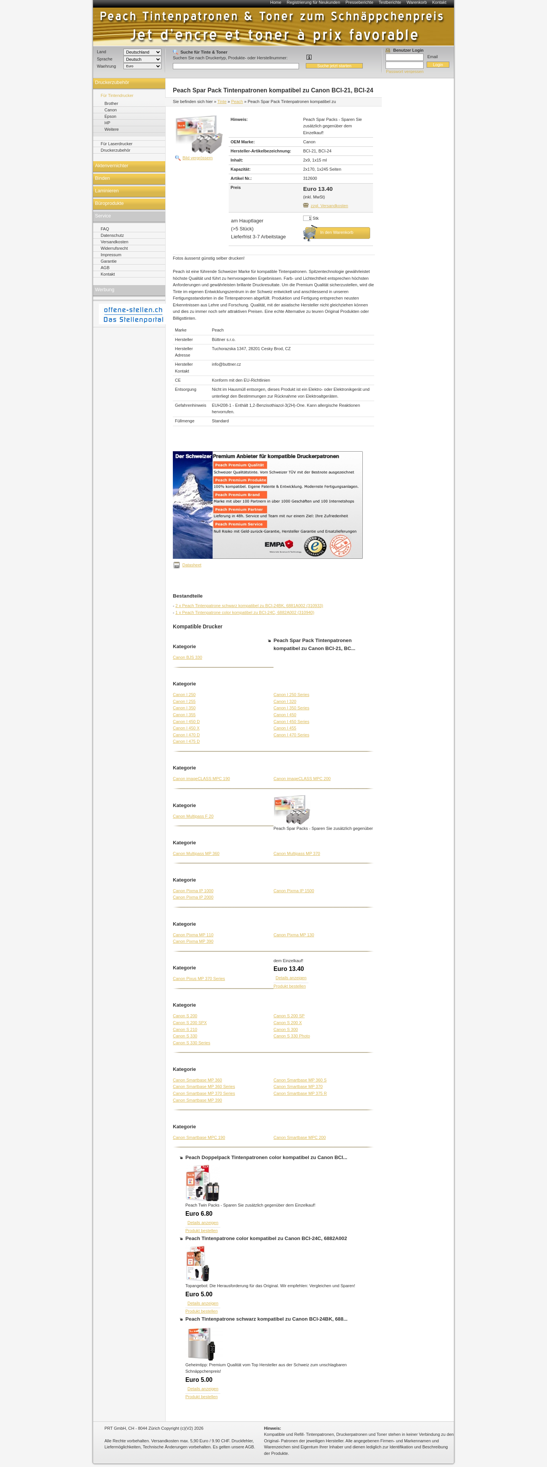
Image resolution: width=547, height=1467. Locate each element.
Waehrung (106, 66)
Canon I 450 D (186, 721)
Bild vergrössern (198, 157)
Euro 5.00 (198, 1294)
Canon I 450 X (186, 728)
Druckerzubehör (112, 82)
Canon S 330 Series (191, 1042)
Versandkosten (114, 241)
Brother (111, 103)
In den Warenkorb (336, 232)
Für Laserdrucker (117, 143)
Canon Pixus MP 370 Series (199, 978)
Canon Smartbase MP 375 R (300, 1093)
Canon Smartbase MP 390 (197, 1100)
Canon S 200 (185, 1015)
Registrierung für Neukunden (313, 2)
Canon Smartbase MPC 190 (199, 1137)
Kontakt (439, 2)
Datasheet (191, 565)
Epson (110, 116)
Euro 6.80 (198, 1213)
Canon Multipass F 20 (193, 816)
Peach (237, 101)
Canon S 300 (286, 1029)
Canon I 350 (184, 708)
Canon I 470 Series (291, 735)
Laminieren (107, 190)
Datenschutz (112, 235)
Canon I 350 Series (291, 708)
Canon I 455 (285, 728)
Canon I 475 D (186, 741)
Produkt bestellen (290, 986)
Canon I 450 (285, 714)
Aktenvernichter (111, 165)
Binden (102, 178)
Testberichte (390, 2)
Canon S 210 (185, 1029)
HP (107, 123)
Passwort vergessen (405, 71)
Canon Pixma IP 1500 (294, 890)
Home (275, 2)
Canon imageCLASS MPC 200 (302, 778)
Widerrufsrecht (114, 248)
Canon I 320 (285, 701)
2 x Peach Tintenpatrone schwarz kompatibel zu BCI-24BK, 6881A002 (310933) (249, 605)
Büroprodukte (109, 203)
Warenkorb (416, 2)
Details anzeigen (291, 977)
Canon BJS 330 (187, 657)
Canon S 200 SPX (190, 1022)
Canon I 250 (184, 694)
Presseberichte (359, 2)
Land (101, 51)
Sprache (104, 59)
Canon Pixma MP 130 (294, 935)
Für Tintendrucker (117, 95)
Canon (110, 110)
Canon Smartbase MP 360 (197, 1080)
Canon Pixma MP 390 (193, 941)
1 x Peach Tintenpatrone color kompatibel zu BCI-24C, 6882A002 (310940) (245, 612)
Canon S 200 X (288, 1022)
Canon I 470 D (186, 735)
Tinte (221, 101)
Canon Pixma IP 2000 (193, 897)
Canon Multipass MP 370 (297, 853)
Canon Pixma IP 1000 (193, 890)
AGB (105, 267)
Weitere (111, 129)
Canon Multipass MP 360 (196, 853)
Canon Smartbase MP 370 (298, 1086)
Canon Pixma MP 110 (193, 935)
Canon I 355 (184, 714)
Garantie (109, 261)
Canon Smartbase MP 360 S (300, 1080)
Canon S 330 (185, 1036)
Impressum (111, 254)
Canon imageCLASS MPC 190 (201, 778)
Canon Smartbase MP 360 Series (204, 1086)
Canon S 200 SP (289, 1015)
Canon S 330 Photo (292, 1036)
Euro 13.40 (289, 969)
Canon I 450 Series (291, 721)
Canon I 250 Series (291, 694)
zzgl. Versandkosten (329, 205)
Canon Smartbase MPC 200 (300, 1137)
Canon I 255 (184, 701)
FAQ (105, 229)
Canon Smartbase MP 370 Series (204, 1093)
